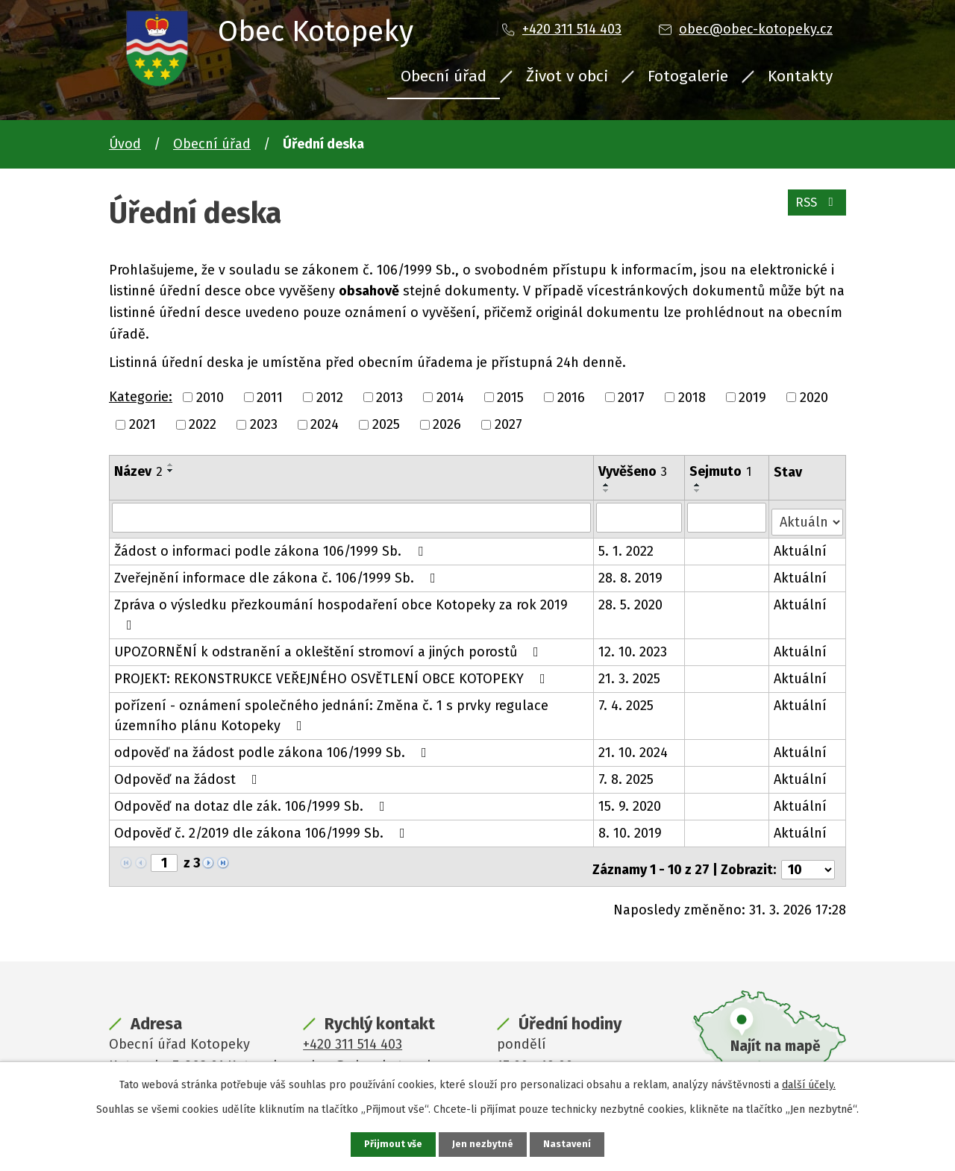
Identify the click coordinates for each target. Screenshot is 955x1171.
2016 (571, 397)
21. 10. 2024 (633, 748)
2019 (752, 397)
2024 (324, 424)
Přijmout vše (391, 1143)
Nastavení (570, 1143)
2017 (631, 397)
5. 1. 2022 (626, 547)
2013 (389, 397)
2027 (508, 424)
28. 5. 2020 (631, 600)
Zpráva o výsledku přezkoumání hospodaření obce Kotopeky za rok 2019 (341, 609)
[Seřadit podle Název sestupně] (171, 471)
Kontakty (800, 76)
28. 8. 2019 (631, 573)
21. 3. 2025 (630, 674)
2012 (329, 397)
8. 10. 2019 (631, 828)
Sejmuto (721, 471)
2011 (270, 397)
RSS (814, 209)
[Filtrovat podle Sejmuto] (727, 517)
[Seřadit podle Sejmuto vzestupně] (698, 485)
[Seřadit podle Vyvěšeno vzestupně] (607, 485)
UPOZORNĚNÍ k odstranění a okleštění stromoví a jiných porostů (329, 647)
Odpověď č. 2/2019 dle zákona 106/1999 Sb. (262, 828)
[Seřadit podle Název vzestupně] (171, 465)
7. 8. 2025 (626, 775)
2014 (450, 397)
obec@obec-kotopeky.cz (756, 29)
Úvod (125, 144)
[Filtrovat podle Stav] (807, 516)
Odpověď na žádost (188, 775)
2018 (692, 397)
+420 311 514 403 (571, 29)
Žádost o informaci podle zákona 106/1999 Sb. (271, 547)
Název (138, 471)
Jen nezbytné (484, 1143)
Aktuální (800, 547)
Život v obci (567, 76)
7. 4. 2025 (626, 701)
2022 (202, 424)
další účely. (809, 1083)
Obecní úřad (443, 76)
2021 (142, 424)
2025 (386, 424)
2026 (447, 424)
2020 (814, 397)
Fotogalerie (688, 76)
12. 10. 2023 (633, 647)
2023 (264, 424)
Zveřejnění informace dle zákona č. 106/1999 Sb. (278, 573)
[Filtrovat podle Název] (352, 517)
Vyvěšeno (633, 471)
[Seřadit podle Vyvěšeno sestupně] (607, 491)
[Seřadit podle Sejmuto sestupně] (698, 491)
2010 (210, 397)
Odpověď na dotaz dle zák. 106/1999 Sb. (252, 802)
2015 (510, 397)
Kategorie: (140, 397)
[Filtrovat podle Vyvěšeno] (640, 517)
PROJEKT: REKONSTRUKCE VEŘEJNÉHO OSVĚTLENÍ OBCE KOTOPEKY (332, 674)
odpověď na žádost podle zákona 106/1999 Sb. (273, 748)
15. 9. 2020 (630, 802)
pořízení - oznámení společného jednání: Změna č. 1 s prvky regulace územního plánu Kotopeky (331, 711)
